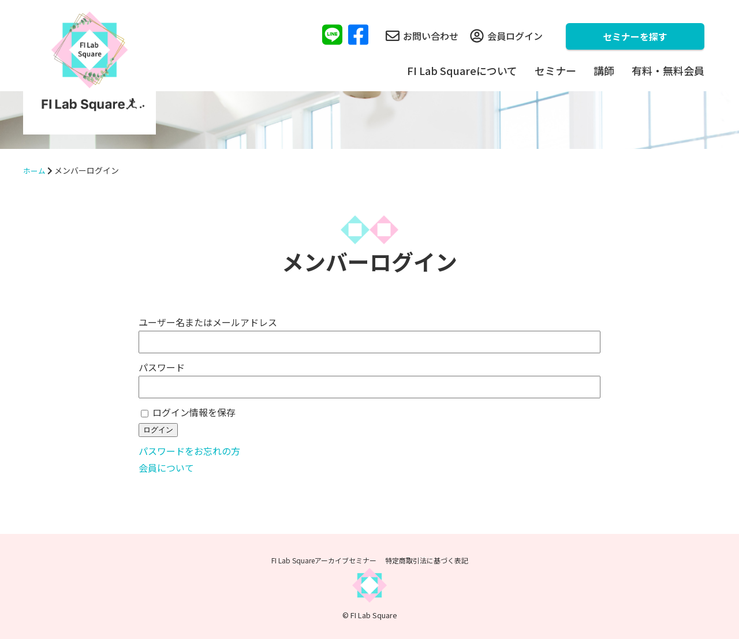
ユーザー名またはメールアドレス (208, 322)
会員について (166, 467)
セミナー (555, 70)
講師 (604, 70)
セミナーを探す (635, 36)
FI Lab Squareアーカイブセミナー (323, 560)
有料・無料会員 (668, 70)
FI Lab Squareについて (462, 70)
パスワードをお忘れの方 (189, 451)
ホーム (35, 170)
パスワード (162, 367)
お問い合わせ (422, 36)
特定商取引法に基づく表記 (426, 560)
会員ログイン (506, 36)
